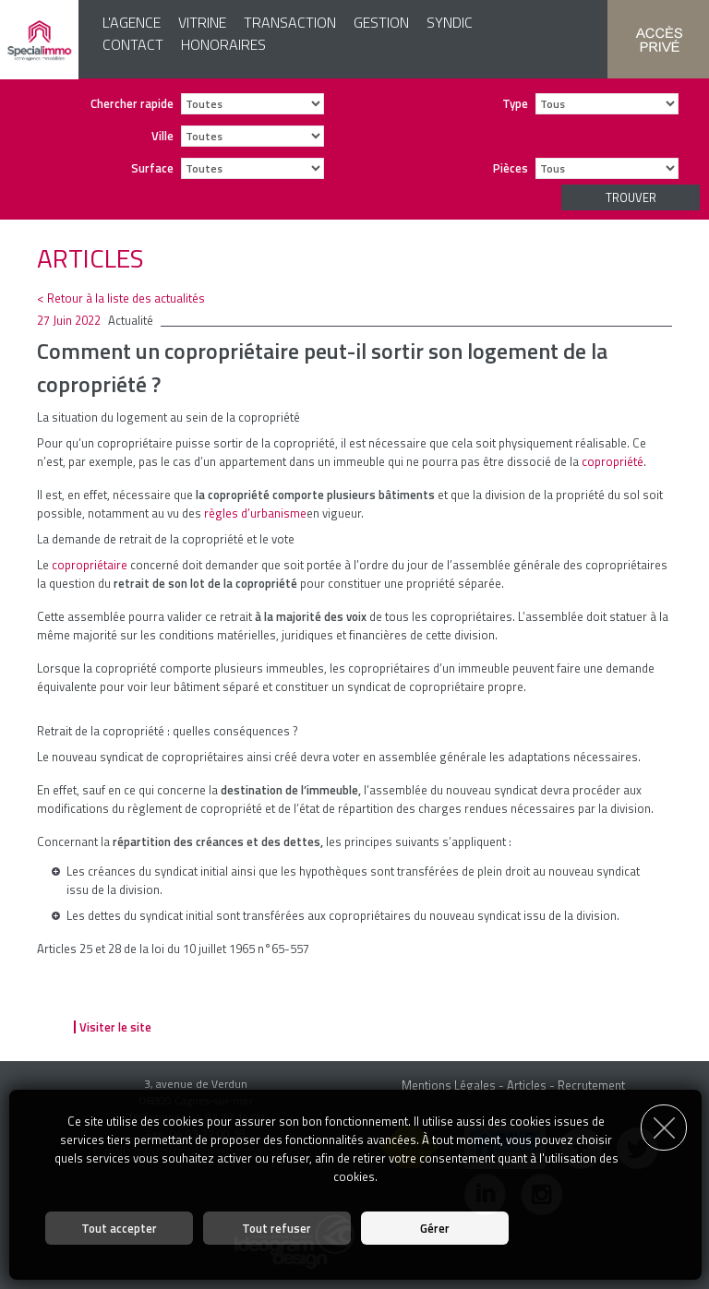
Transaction (290, 22)
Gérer (435, 1228)
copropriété (612, 461)
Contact (132, 44)
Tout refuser (276, 1228)
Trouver (631, 197)
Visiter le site (115, 1027)
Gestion (381, 22)
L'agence (131, 22)
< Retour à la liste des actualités (121, 298)
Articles (527, 1085)
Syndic (450, 22)
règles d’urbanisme (255, 513)
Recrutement (591, 1085)
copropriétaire (89, 564)
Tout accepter (119, 1228)
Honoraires (223, 44)
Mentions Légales (449, 1085)
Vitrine (202, 22)
